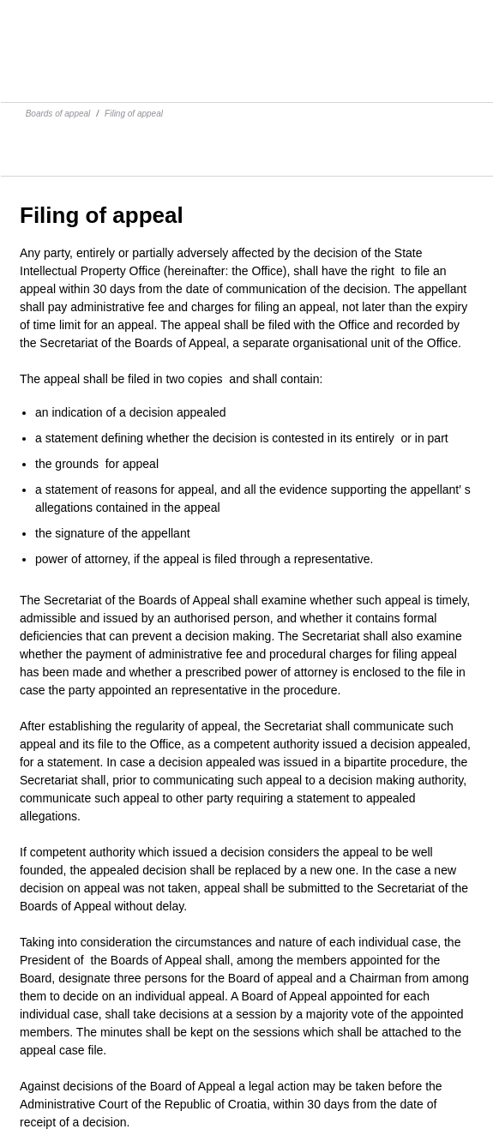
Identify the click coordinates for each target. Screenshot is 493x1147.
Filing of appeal (134, 113)
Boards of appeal (58, 113)
